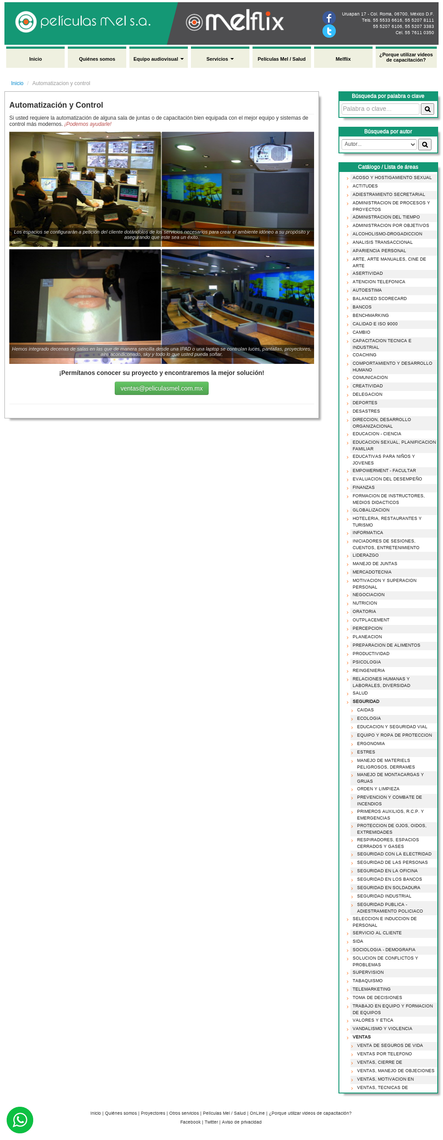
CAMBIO (359, 332)
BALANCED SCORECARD (378, 298)
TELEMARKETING (370, 989)
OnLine (257, 1113)
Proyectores (153, 1113)
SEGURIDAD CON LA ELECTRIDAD (392, 854)
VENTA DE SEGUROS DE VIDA (388, 1045)
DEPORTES (363, 403)
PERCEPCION (365, 628)
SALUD (358, 693)
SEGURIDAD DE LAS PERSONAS (391, 862)
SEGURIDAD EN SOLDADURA (387, 887)
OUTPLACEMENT (369, 620)
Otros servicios (184, 1113)
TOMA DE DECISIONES (375, 997)
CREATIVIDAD (366, 386)
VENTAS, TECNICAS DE (381, 1087)
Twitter (211, 1122)
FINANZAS (362, 487)
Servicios (220, 59)
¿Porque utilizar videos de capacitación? (406, 57)
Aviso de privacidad (242, 1122)
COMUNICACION (368, 377)
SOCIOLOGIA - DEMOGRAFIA (382, 950)
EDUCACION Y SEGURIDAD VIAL (390, 727)
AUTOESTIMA (365, 290)
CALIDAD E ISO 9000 (373, 324)
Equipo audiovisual (158, 59)
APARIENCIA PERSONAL (377, 251)
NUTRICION (363, 603)
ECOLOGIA (367, 718)
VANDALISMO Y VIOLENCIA (380, 1028)
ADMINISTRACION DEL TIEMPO (384, 217)
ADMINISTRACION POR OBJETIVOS (389, 225)
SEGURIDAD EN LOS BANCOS (388, 879)
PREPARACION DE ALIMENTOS (384, 645)
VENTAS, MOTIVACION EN (384, 1079)
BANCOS (360, 307)
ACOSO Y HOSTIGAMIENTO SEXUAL (390, 177)
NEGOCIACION (367, 594)
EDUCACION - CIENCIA (375, 434)
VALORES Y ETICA (371, 1020)
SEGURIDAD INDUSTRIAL (383, 896)
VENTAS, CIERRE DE (378, 1062)
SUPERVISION (366, 972)
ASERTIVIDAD (366, 273)
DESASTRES (364, 411)
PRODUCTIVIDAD (369, 653)
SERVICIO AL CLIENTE (375, 933)
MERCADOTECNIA (370, 572)
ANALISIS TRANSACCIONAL (381, 242)
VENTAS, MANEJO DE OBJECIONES (394, 1071)
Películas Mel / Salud (282, 59)
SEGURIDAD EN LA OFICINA (386, 871)
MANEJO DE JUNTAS (373, 563)
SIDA (356, 941)
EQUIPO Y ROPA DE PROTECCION (393, 735)
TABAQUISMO (366, 981)
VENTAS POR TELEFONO (383, 1054)
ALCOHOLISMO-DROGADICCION (385, 234)
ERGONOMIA (369, 743)
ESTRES (364, 752)
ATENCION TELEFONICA (377, 282)
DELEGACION (365, 394)
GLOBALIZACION (369, 510)
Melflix (343, 59)
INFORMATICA (366, 532)
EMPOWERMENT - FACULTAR (382, 470)
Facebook (190, 1122)
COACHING (363, 355)
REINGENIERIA (367, 670)
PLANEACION (365, 637)
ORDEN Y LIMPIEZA (377, 789)
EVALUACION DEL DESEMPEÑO (385, 479)
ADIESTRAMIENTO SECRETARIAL (387, 194)
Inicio (35, 59)
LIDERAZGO (364, 555)
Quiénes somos (97, 59)
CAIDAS (364, 710)
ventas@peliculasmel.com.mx (161, 388)
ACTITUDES (363, 186)
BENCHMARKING (369, 315)
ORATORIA (362, 611)
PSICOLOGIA (365, 662)
